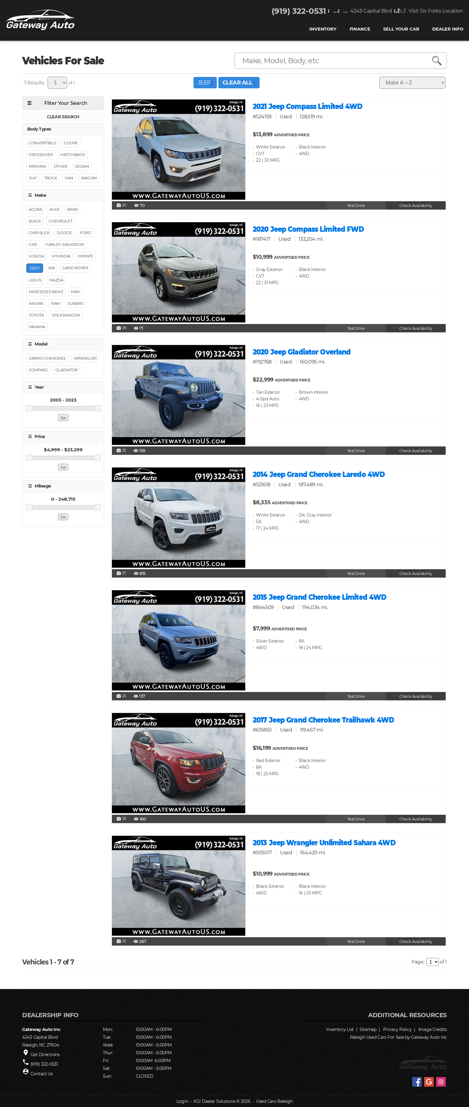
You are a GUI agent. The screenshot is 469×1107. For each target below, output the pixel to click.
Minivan (37, 166)
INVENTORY (322, 29)
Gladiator (66, 369)
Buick (35, 221)
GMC (33, 244)
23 (121, 696)
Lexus (35, 280)
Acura (35, 209)
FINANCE (359, 29)
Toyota (36, 315)
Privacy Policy (397, 1029)
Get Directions (45, 1054)
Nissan (36, 303)
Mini (75, 292)
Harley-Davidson (64, 244)
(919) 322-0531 (299, 11)
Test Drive (356, 206)
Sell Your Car (401, 29)
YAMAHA (37, 327)
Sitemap (368, 1029)
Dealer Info (447, 29)
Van (69, 178)
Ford (85, 232)
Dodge (64, 232)
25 (121, 450)
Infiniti (85, 256)
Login (182, 1101)
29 (121, 328)
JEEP (205, 82)
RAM (55, 303)
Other (60, 166)
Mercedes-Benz (46, 292)
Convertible (42, 143)
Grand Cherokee (47, 358)
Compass (38, 369)
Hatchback (72, 154)
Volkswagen (66, 315)
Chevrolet (60, 221)
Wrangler (85, 358)
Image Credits (432, 1029)
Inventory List (340, 1029)
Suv (32, 178)
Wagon (89, 178)
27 (121, 573)
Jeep (35, 268)
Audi (55, 209)
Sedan (82, 166)
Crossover (41, 154)
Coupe (71, 143)
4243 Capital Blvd (360, 11)
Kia (51, 267)
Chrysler (39, 232)
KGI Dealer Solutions (214, 1101)
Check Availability (415, 206)
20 (121, 205)
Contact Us (42, 1073)
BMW (72, 209)
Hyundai (61, 256)
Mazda (56, 280)
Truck (50, 178)
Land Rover (75, 267)
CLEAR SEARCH (63, 116)
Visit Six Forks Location (428, 11)
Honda (36, 256)
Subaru (76, 303)
